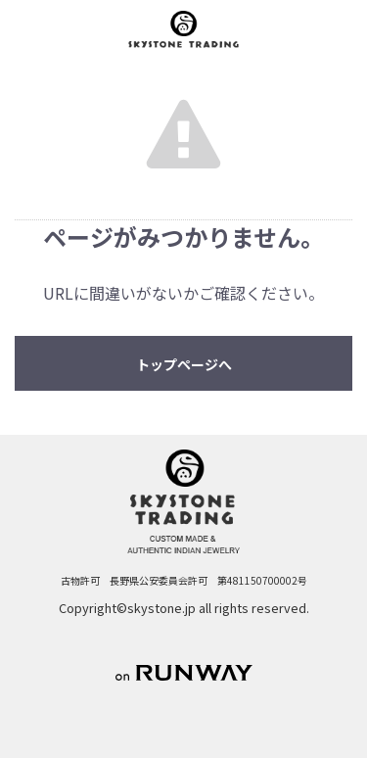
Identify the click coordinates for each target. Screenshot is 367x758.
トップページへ (184, 364)
